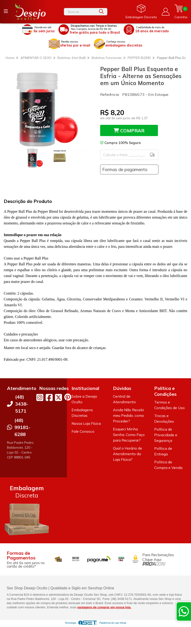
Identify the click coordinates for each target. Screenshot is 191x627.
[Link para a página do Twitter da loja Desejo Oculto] (58, 397)
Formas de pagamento (124, 169)
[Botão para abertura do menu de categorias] (5, 11)
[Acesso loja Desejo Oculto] (165, 11)
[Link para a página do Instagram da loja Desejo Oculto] (39, 397)
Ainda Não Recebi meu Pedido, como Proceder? (128, 415)
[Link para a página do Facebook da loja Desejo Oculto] (49, 397)
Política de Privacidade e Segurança (165, 435)
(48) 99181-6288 (22, 427)
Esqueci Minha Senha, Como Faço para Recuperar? (129, 435)
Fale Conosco (83, 431)
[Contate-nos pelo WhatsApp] (184, 611)
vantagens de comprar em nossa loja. (104, 607)
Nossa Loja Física (86, 423)
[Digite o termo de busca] (80, 11)
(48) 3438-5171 (21, 404)
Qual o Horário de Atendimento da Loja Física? (127, 454)
